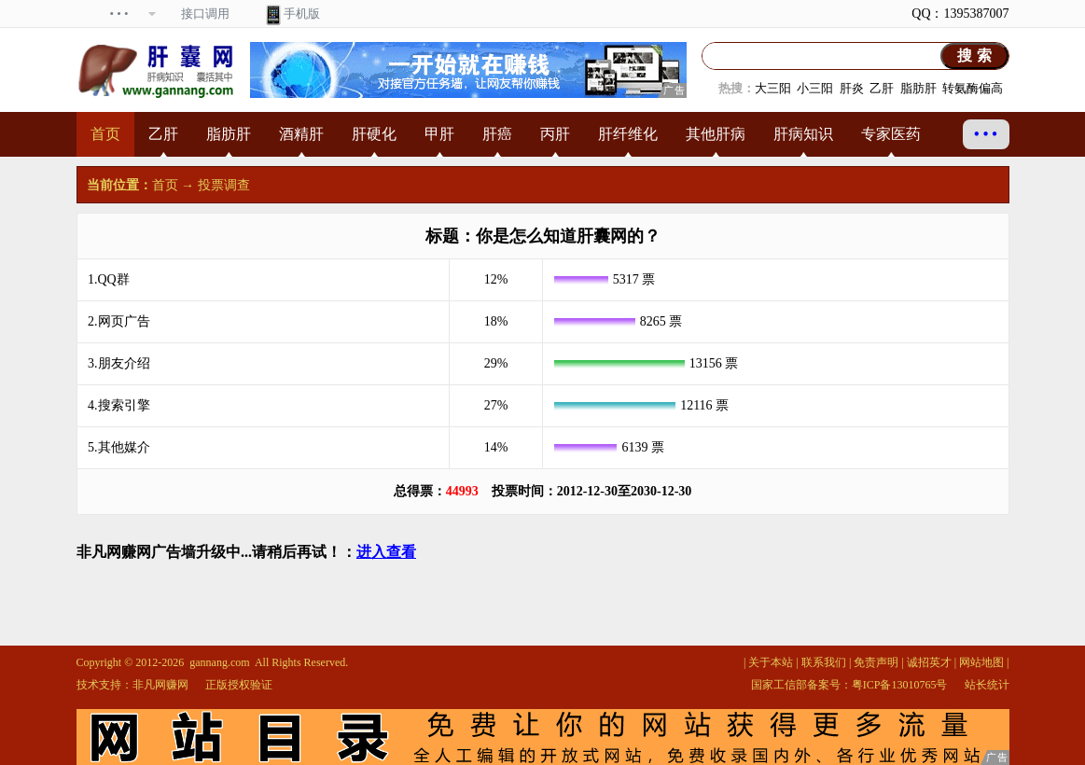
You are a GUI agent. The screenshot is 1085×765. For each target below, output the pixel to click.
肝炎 (852, 88)
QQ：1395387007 (959, 14)
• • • (985, 134)
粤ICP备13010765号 (900, 684)
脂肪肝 (918, 88)
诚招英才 (929, 662)
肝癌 (497, 134)
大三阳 (773, 88)
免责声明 (876, 662)
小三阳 (815, 88)
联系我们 (823, 662)
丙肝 (555, 134)
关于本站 (770, 662)
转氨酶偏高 (972, 88)
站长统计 (987, 684)
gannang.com (219, 662)
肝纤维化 (628, 134)
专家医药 (891, 134)
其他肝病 (715, 134)
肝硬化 (374, 134)
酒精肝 (301, 134)
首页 (105, 134)
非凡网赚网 (160, 684)
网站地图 (981, 662)
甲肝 (439, 134)
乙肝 (881, 88)
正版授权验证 (238, 684)
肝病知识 (803, 134)
